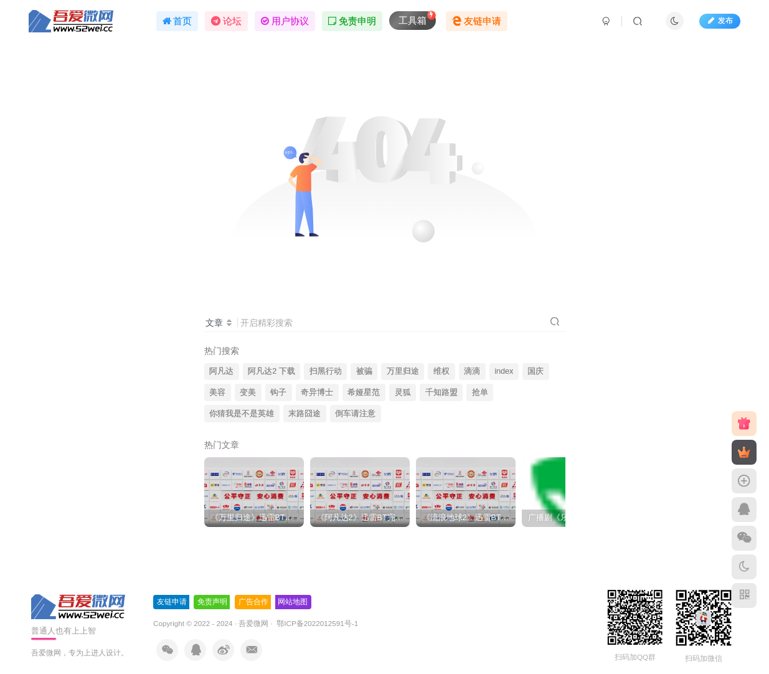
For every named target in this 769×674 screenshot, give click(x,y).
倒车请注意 (355, 413)
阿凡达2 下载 (271, 371)
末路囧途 (304, 413)
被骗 (364, 371)
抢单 (480, 392)
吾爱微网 (253, 623)
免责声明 (212, 601)
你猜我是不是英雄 (241, 413)
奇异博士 (317, 392)
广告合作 (253, 601)
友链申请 (172, 601)
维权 (441, 371)
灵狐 (403, 392)
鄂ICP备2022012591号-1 (316, 623)
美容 (217, 392)
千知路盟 (441, 392)
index (503, 371)
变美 (248, 392)
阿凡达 (221, 371)
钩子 (278, 392)
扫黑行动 (325, 371)
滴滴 (472, 371)
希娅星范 (363, 392)
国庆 (535, 371)
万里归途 (403, 371)
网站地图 (293, 601)
